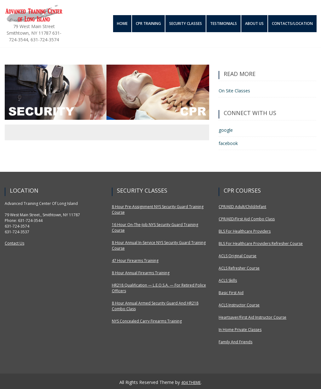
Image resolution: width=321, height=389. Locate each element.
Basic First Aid (231, 292)
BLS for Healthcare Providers (245, 231)
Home (121, 23)
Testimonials (223, 23)
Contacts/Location (292, 23)
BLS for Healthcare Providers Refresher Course (261, 243)
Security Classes (185, 23)
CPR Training (147, 23)
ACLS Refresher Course (239, 268)
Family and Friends (235, 342)
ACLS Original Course (237, 255)
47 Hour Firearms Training (135, 260)
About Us (254, 23)
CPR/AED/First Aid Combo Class (247, 219)
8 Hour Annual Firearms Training (140, 273)
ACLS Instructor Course (239, 305)
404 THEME (191, 382)
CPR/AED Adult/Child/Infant (242, 206)
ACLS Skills (228, 280)
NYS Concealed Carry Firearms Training (147, 321)
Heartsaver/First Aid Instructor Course (252, 317)
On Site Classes (234, 91)
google (226, 130)
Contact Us (14, 243)
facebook (228, 143)
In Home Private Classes (240, 329)
